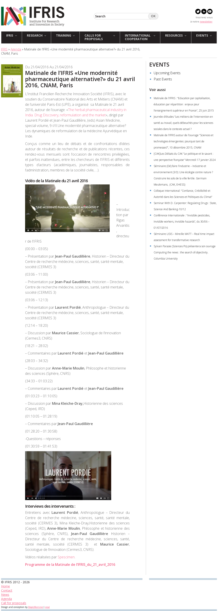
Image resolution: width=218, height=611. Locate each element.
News (5, 594)
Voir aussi (157, 89)
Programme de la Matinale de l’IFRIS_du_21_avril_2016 (70, 564)
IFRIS (4, 49)
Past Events (163, 79)
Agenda (16, 49)
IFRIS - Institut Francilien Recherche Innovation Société (32, 16)
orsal (47, 607)
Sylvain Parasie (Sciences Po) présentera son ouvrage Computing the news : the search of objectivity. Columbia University (185, 252)
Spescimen (66, 557)
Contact (6, 590)
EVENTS (159, 64)
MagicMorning (35, 607)
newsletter (206, 21)
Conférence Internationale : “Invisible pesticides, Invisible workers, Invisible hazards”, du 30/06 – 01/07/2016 (182, 222)
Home (5, 586)
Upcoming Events (167, 73)
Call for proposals (13, 603)
